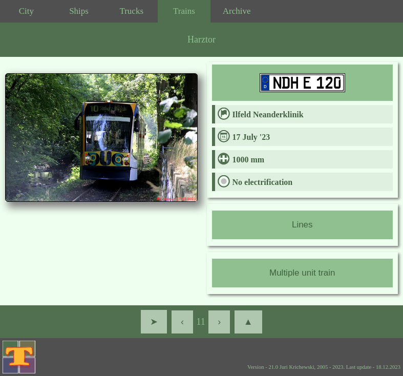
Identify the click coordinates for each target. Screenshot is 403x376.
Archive (237, 11)
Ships (79, 11)
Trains (184, 11)
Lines (302, 224)
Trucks (131, 11)
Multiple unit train (302, 273)
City (26, 11)
